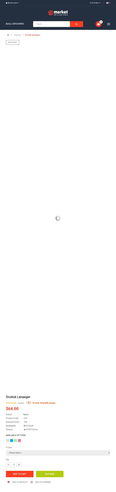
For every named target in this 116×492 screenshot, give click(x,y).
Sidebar (12, 42)
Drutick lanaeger (32, 35)
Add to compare (40, 482)
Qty (7, 460)
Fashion (17, 35)
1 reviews (20, 403)
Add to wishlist (17, 482)
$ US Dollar (95, 3)
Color (9, 447)
